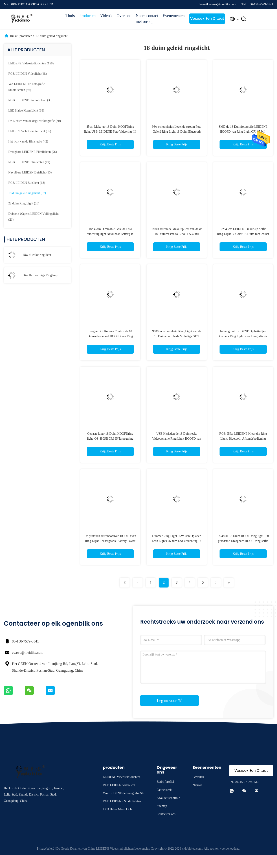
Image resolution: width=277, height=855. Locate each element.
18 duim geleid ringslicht (51, 36)
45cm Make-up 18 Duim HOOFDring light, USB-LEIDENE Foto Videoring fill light (110, 131)
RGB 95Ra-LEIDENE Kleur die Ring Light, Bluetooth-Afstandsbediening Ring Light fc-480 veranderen (243, 438)
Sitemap (162, 806)
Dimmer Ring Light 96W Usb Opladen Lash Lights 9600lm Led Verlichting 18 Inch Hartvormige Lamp (177, 541)
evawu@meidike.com (27, 652)
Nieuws (197, 785)
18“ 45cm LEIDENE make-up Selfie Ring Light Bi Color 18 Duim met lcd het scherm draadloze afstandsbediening (243, 234)
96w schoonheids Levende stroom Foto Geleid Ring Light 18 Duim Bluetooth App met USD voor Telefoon (176, 131)
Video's (106, 15)
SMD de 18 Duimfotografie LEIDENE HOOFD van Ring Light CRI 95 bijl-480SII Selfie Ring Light (243, 131)
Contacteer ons (166, 814)
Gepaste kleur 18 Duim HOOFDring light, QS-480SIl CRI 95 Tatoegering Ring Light (110, 438)
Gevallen (198, 777)
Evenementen (174, 15)
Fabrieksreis (164, 789)
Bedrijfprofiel (165, 781)
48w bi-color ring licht (37, 254)
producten (26, 36)
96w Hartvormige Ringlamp (40, 275)
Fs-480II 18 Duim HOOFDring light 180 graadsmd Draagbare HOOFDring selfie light (243, 541)
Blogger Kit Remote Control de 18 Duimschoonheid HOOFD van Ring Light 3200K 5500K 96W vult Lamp (110, 336)
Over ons (124, 15)
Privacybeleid (45, 848)
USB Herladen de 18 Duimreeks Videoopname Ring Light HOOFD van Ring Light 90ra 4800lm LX (176, 438)
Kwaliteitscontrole (168, 798)
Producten (87, 15)
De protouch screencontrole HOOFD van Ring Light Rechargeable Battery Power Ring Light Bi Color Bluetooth (110, 541)
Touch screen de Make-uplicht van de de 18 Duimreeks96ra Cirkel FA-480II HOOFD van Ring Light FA (176, 234)
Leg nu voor (169, 700)
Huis (13, 36)
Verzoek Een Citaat (207, 18)
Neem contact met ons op (147, 18)
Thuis (70, 15)
